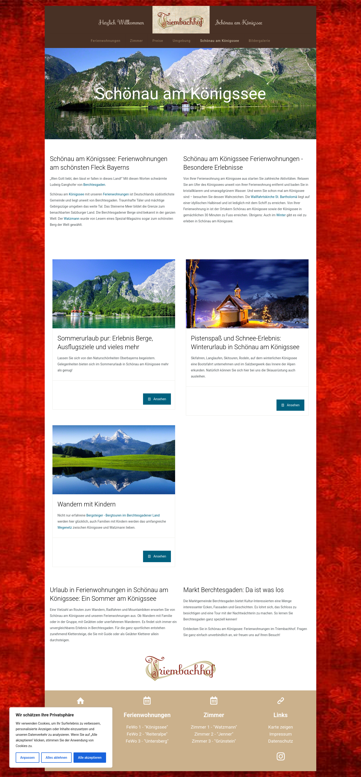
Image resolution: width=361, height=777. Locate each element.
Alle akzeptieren (89, 757)
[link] (113, 293)
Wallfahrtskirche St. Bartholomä (274, 197)
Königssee (76, 194)
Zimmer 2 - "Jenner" (213, 734)
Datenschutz (280, 741)
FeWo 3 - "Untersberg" (147, 741)
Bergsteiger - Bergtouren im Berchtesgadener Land (123, 515)
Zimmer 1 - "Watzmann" (214, 727)
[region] (60, 737)
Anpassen (27, 757)
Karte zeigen (280, 727)
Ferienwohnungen (116, 194)
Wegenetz (64, 527)
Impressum (280, 734)
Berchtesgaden (94, 185)
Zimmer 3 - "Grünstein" (214, 741)
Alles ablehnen (56, 757)
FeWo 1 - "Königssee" (147, 727)
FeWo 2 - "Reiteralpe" (147, 734)
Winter (281, 215)
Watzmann (71, 218)
